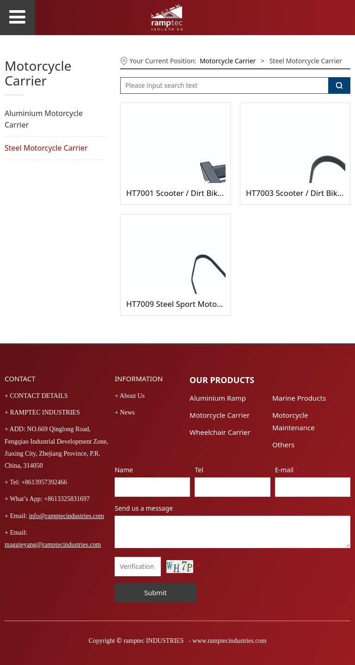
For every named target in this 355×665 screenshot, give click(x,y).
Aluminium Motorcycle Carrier (44, 119)
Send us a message (144, 508)
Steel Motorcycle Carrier (46, 148)
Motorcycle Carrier (228, 60)
